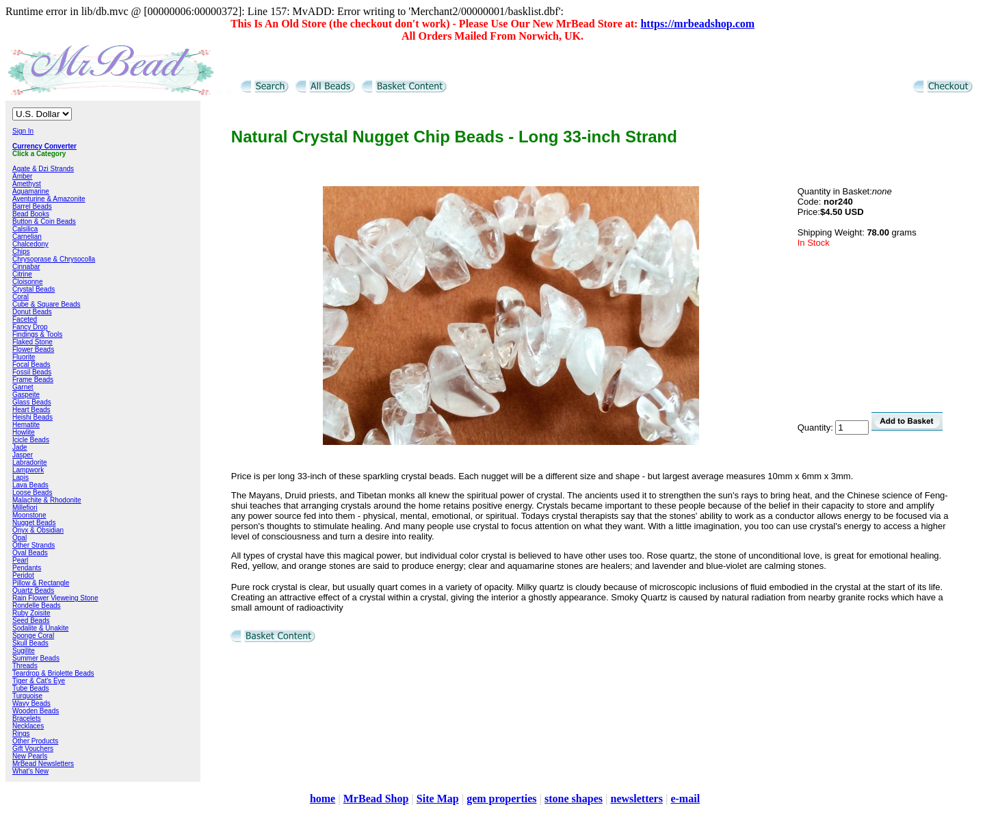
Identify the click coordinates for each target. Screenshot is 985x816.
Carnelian (27, 236)
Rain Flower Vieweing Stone (55, 598)
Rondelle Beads (36, 605)
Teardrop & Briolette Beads (53, 673)
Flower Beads (33, 349)
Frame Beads (32, 379)
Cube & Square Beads (46, 304)
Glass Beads (31, 402)
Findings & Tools (37, 334)
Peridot (23, 575)
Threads (25, 666)
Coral (20, 297)
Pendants (26, 568)
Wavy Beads (31, 703)
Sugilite (23, 650)
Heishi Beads (32, 417)
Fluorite (23, 357)
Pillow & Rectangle (40, 583)
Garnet (23, 387)
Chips (21, 251)
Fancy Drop (30, 327)
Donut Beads (32, 312)
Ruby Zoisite (31, 613)
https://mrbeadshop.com (697, 23)
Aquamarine (30, 191)
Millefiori (25, 507)
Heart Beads (31, 409)
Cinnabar (26, 266)
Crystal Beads (33, 289)
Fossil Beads (31, 372)
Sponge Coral (33, 635)
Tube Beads (30, 688)
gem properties (501, 798)
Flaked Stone (32, 342)
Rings (21, 733)
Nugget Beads (33, 522)
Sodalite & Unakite (40, 628)
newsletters (636, 798)
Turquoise (27, 696)
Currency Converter (44, 146)
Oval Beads (30, 553)
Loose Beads (32, 492)
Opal (19, 537)
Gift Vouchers (32, 748)
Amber (22, 176)
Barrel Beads (32, 206)
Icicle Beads (30, 440)
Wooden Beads (35, 711)
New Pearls (29, 756)
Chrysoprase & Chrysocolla (53, 259)
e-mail (685, 798)
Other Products (35, 741)
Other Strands (33, 545)
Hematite (26, 425)
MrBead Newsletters (43, 763)
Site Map (438, 798)
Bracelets (26, 718)
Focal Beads (31, 364)
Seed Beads (31, 620)
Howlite (23, 432)
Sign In (23, 131)
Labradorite (29, 462)
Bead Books (30, 214)
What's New (30, 771)
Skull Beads (30, 643)
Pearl (20, 560)
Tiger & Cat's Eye (38, 681)
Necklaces (28, 726)
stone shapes (573, 798)
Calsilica (25, 229)
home (322, 798)
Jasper (22, 455)
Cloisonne (27, 281)
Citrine (22, 274)
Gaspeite (26, 394)
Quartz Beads (33, 590)
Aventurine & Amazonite (49, 199)
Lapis (20, 477)
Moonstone (29, 515)
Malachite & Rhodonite (46, 500)
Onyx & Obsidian (38, 530)
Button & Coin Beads (44, 221)
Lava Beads (30, 485)
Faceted (24, 319)
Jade (19, 447)
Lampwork (28, 470)
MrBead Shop (376, 798)
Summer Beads (36, 658)
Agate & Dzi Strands (43, 169)
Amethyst (26, 184)
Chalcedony (30, 244)
